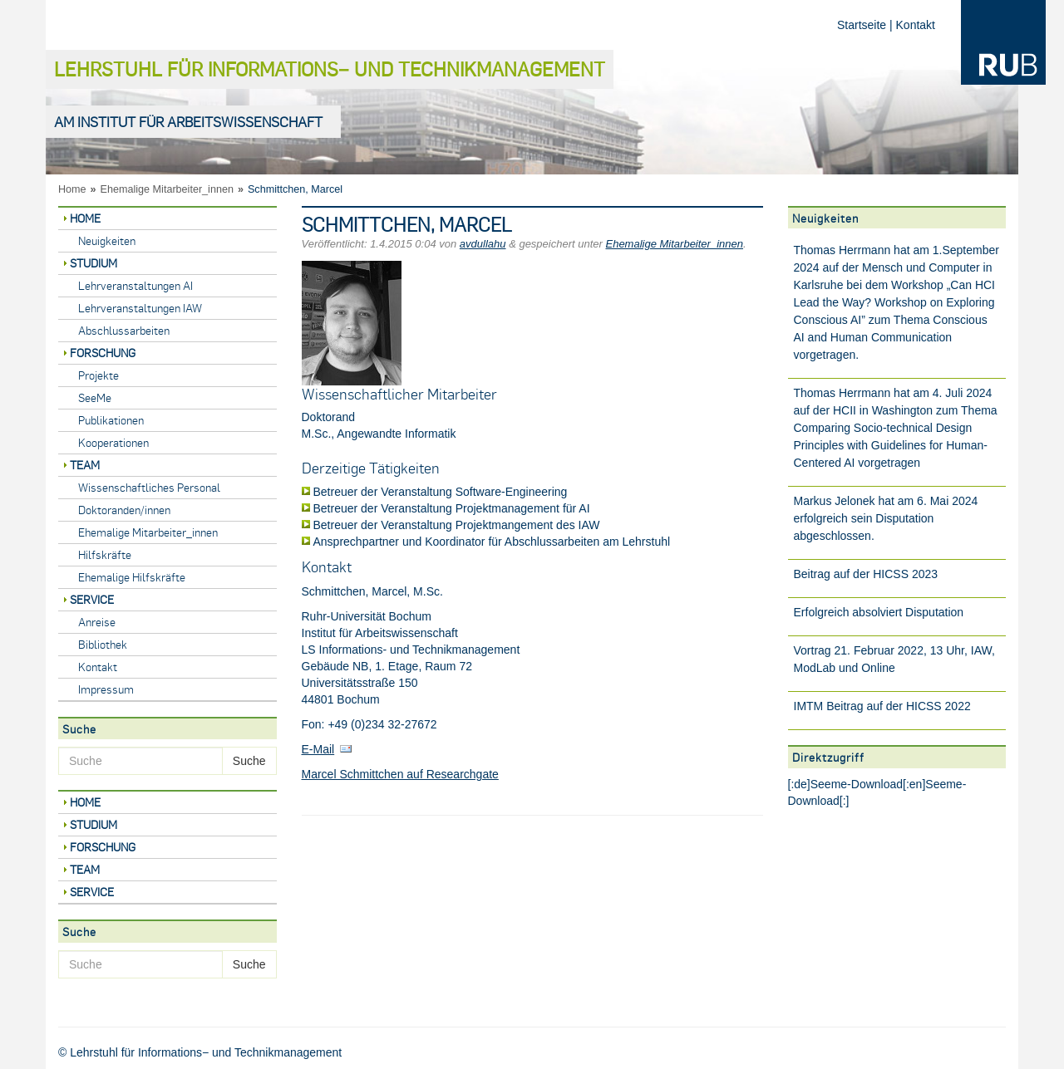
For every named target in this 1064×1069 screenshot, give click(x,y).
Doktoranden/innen (124, 510)
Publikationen (111, 420)
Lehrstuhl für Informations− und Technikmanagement (329, 68)
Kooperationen (113, 442)
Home (72, 189)
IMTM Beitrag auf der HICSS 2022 (882, 706)
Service (92, 599)
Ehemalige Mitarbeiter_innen (167, 189)
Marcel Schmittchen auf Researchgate (400, 774)
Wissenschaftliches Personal (149, 487)
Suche (249, 760)
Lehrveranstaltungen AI (135, 285)
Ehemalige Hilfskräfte (131, 577)
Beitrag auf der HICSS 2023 (866, 574)
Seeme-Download (856, 784)
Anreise (97, 622)
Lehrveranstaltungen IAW (140, 308)
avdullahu (483, 244)
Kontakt (915, 25)
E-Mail (318, 749)
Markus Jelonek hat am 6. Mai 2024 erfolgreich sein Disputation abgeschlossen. (886, 518)
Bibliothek (102, 644)
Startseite (861, 25)
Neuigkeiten (106, 240)
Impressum (106, 689)
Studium (93, 263)
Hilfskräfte (104, 554)
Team (85, 465)
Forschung (102, 353)
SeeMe (94, 397)
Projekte (98, 375)
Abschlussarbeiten (124, 330)
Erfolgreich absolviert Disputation (879, 612)
